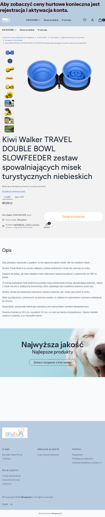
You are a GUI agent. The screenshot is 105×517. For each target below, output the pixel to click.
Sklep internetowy (49, 513)
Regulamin (77, 454)
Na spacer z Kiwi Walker (14, 40)
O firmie (6, 458)
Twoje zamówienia (11, 475)
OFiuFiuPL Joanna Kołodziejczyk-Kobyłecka (18, 37)
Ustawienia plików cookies (85, 462)
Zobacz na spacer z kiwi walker (52, 362)
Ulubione (6, 483)
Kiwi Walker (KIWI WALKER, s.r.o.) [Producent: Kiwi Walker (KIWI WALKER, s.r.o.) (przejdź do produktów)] (16, 215)
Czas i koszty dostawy (48, 454)
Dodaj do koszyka (73, 216)
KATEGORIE (42, 37)
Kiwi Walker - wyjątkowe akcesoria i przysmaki (67, 37)
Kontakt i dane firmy (12, 454)
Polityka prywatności (82, 458)
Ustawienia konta (11, 479)
